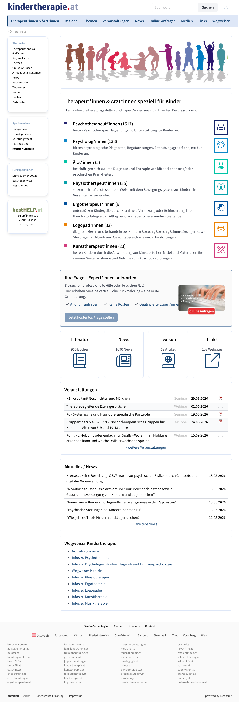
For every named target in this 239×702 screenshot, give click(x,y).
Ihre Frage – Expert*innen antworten (100, 278)
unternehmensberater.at (192, 682)
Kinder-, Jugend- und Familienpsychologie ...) (141, 564)
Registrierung (20, 186)
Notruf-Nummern (85, 551)
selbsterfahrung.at (189, 657)
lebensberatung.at (75, 674)
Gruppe (181, 422)
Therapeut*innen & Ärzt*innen (23, 51)
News (15, 78)
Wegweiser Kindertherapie (90, 543)
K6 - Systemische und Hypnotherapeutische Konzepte (108, 414)
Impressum (75, 696)
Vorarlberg (189, 635)
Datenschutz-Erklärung (49, 696)
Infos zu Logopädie (87, 590)
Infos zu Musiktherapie (90, 603)
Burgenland (61, 635)
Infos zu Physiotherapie (90, 577)
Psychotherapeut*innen (103, 124)
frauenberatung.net (76, 653)
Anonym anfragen (84, 304)
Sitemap (118, 626)
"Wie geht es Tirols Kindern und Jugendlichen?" (103, 517)
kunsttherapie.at (74, 670)
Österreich (40, 636)
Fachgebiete (19, 129)
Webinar (180, 406)
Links (212, 339)
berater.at (13, 653)
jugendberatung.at (75, 661)
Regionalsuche (21, 58)
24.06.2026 (199, 422)
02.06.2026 (199, 406)
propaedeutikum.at (132, 674)
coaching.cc (14, 670)
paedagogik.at (129, 661)
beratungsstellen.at (19, 657)
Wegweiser (18, 87)
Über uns (134, 626)
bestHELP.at (14, 661)
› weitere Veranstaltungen (146, 447)
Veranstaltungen (80, 390)
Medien (16, 92)
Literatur (79, 339)
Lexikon (17, 97)
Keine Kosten (119, 304)
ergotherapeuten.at (19, 682)
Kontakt (150, 626)
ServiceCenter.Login (96, 626)
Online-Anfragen (22, 68)
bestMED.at (14, 666)
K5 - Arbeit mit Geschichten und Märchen (98, 398)
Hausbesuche (20, 83)
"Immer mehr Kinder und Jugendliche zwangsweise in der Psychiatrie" (121, 502)
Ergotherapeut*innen (97, 204)
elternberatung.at (17, 678)
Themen (17, 63)
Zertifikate (18, 102)
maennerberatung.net (134, 645)
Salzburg (143, 635)
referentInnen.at (187, 653)
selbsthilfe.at (185, 661)
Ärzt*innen (86, 162)
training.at (184, 678)
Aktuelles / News (80, 467)
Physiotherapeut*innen (100, 183)
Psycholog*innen (95, 141)
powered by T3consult (218, 696)
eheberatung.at (16, 674)
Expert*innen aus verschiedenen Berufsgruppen (27, 218)
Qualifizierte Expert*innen (159, 304)
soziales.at (184, 666)
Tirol (175, 635)
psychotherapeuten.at (134, 682)
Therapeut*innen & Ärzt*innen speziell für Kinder (122, 101)
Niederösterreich (99, 635)
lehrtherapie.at (73, 678)
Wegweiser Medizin (87, 570)
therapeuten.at (187, 674)
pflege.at (126, 666)
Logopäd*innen (92, 225)
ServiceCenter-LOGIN (24, 176)
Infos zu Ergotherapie (88, 583)
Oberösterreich (123, 635)
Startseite (20, 32)
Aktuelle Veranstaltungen (27, 73)
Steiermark (160, 635)
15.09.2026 (199, 435)
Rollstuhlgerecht (22, 139)
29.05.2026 (199, 398)
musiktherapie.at (131, 653)
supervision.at (186, 670)
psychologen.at (130, 678)
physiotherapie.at (131, 670)
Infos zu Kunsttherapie (89, 596)
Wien (204, 635)
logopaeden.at (73, 682)
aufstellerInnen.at (18, 649)
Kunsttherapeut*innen (99, 246)
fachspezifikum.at (74, 645)
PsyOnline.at (185, 649)
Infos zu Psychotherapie (90, 557)
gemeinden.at (72, 657)
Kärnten (79, 635)
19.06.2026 (199, 414)
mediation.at (128, 649)
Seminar (180, 398)
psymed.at (184, 645)
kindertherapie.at (74, 666)
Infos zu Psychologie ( (89, 564)
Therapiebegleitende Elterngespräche (96, 406)
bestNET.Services (22, 181)
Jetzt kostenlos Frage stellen (91, 317)
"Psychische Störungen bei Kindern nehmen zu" (103, 510)
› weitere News (145, 524)
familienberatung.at (76, 649)
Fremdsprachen (21, 134)
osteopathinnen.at (132, 657)
